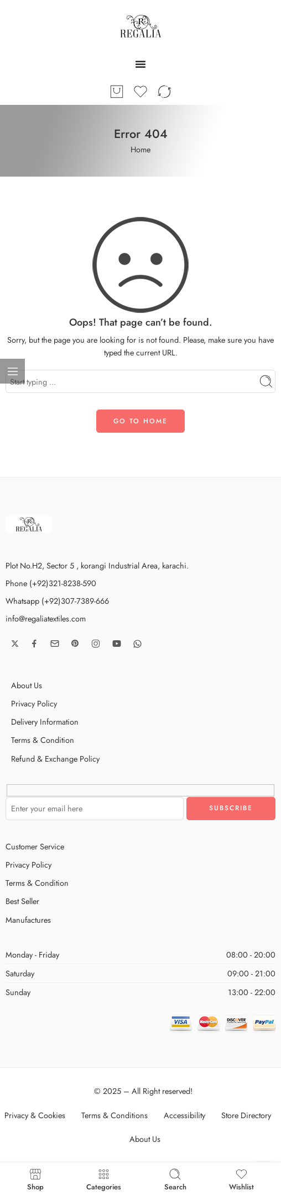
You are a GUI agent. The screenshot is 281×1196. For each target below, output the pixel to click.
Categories (103, 1179)
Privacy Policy (34, 703)
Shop (35, 1179)
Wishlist (241, 1179)
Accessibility (184, 1115)
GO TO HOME (140, 421)
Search (175, 1179)
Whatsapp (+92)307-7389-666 (57, 601)
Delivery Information (45, 721)
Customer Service (35, 846)
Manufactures (28, 920)
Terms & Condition (42, 740)
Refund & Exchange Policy (55, 758)
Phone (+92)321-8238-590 (51, 583)
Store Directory (246, 1115)
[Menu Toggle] (140, 64)
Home (140, 149)
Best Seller (22, 901)
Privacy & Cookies (34, 1115)
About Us (26, 685)
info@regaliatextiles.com (46, 618)
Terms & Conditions (114, 1115)
